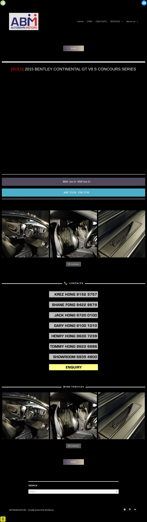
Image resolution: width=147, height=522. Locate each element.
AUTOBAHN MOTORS (17, 510)
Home (80, 21)
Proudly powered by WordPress (41, 510)
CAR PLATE (101, 21)
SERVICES (115, 21)
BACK (73, 48)
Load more (73, 264)
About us (130, 21)
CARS (89, 21)
